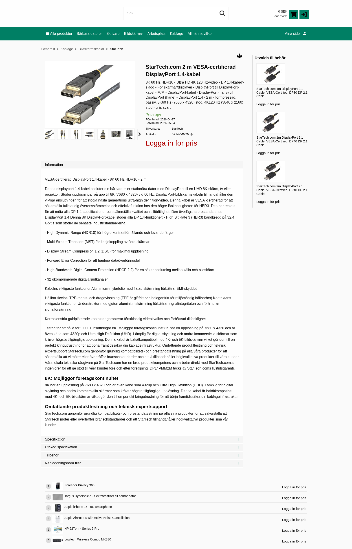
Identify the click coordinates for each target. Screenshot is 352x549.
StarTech (116, 49)
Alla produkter (59, 33)
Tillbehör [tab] (142, 455)
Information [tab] (142, 165)
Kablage (176, 33)
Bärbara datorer (89, 33)
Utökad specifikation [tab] (142, 447)
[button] (304, 14)
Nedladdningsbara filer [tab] (142, 463)
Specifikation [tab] (142, 439)
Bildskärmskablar (91, 49)
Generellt (48, 49)
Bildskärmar (133, 33)
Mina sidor (295, 33)
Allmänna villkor (200, 33)
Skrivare (113, 33)
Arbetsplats (156, 33)
